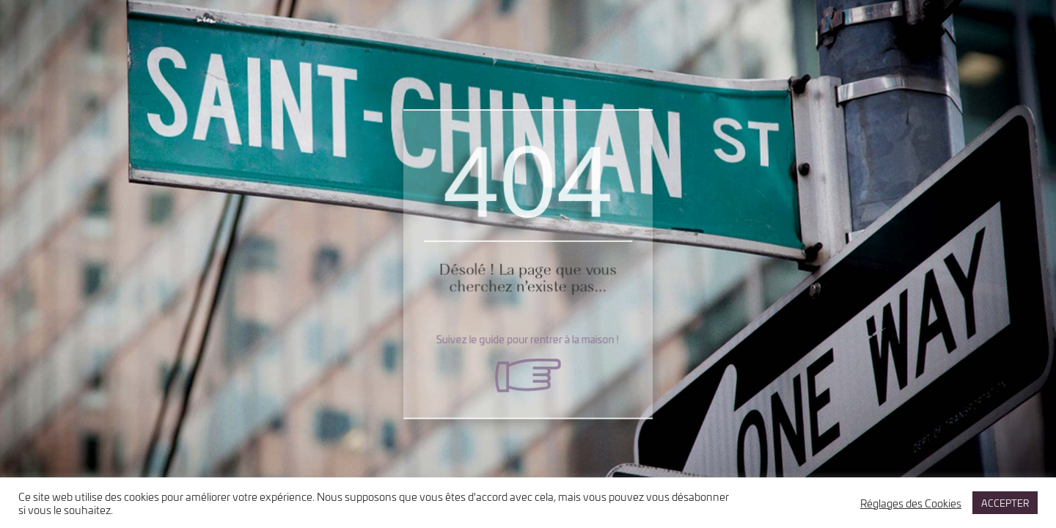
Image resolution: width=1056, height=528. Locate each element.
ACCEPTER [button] (1005, 502)
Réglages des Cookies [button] (910, 503)
